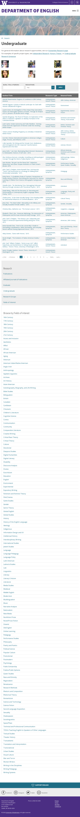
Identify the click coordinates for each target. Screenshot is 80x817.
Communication (9, 423)
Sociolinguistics (9, 719)
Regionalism (7, 681)
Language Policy (9, 557)
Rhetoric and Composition (13, 691)
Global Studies (8, 515)
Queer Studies (65, 165)
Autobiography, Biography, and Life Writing (19, 388)
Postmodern (8, 659)
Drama (5, 469)
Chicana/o (7, 409)
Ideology (6, 525)
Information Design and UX (13, 532)
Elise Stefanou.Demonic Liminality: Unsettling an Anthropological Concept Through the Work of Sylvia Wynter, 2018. (23, 158)
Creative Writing (9, 434)
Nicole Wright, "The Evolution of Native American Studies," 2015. (21, 239)
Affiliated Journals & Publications (15, 279)
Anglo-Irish (7, 367)
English (6, 480)
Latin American (8, 561)
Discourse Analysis (10, 465)
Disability (6, 462)
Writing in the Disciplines (12, 765)
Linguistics (64, 209)
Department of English (30, 10)
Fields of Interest (9, 302)
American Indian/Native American (68, 239)
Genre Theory (8, 508)
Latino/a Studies (9, 564)
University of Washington (13, 812)
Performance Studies (67, 163)
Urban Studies (8, 751)
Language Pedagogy (11, 554)
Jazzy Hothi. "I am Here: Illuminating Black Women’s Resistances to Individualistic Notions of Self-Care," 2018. (23, 152)
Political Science (9, 649)
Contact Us (58, 806)
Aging (5, 356)
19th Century (8, 328)
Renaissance (8, 684)
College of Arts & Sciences (60, 2)
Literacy (6, 575)
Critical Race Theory (10, 437)
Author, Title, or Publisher (11, 85)
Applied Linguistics (10, 374)
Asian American (65, 215)
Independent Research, (41, 53)
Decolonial (7, 448)
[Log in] (72, 2)
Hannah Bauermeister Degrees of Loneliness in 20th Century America (22, 100)
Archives (6, 377)
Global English (8, 511)
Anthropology (65, 157)
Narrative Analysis (10, 607)
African (6, 349)
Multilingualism (9, 600)
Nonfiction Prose (9, 617)
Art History (7, 381)
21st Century (8, 335)
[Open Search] (77, 2)
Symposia (49, 172)
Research (7, 38)
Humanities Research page (58, 51)
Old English (7, 628)
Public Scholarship (10, 666)
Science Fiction (8, 705)
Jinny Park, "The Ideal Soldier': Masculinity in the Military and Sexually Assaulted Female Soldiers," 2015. (21, 204)
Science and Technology (12, 702)
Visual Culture (8, 755)
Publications (7, 274)
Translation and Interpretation (14, 744)
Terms (56, 803)
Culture (63, 139)
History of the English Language (15, 522)
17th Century (8, 321)
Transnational (8, 748)
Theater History (9, 737)
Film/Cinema (7, 497)
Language (64, 191)
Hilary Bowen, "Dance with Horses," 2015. (16, 233)
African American (66, 150)
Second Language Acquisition (14, 709)
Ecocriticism (7, 472)
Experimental (65, 111)
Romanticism (8, 698)
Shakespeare (71, 213)
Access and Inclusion (10, 338)
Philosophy (7, 642)
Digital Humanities (10, 455)
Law (4, 568)
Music (5, 603)
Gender (63, 204)
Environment (65, 105)
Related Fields (30, 85)
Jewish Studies (8, 547)
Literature (64, 186)
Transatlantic (8, 741)
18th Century (8, 324)
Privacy (57, 801)
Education (7, 476)
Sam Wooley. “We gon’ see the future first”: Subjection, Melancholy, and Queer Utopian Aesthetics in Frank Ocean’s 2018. (21, 164)
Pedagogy (64, 171)
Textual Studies (9, 734)
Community (7, 427)
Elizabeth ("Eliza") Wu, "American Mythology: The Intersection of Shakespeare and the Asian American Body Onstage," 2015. (23, 214)
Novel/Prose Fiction (10, 621)
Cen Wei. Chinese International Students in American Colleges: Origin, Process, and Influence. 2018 (22, 139)
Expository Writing (10, 490)
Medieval (6, 589)
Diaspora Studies (9, 451)
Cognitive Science (9, 416)
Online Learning (9, 631)
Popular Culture (9, 652)
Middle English (8, 592)
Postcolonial (70, 119)
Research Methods (10, 688)
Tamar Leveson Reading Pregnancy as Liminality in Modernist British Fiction (22, 132)
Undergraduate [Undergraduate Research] (9, 291)
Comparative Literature (12, 430)
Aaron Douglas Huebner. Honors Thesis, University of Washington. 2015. (19, 251)
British (63, 125)
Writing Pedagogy (10, 769)
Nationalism (7, 610)
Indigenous (64, 159)
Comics (6, 420)
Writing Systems (9, 772)
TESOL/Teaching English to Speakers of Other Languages (24, 730)
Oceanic (6, 624)
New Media (7, 614)
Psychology (7, 663)
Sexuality (73, 165)
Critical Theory (65, 198)
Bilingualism (7, 395)
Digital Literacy (8, 458)
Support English (40, 785)
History (6, 518)
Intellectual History (10, 536)
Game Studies (8, 501)
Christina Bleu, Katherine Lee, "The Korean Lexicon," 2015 (21, 209)
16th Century (8, 317)
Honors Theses (55, 53)
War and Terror (9, 758)
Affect (5, 345)
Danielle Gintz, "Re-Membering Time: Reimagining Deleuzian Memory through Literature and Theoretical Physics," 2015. (22, 186)
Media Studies (8, 585)
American (73, 100)
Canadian (6, 402)
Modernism (7, 596)
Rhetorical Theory (10, 695)
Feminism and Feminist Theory (67, 125)
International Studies (11, 543)
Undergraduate (50, 99)
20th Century (65, 100)
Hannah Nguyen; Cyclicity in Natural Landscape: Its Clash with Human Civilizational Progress (22, 105)
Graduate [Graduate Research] (6, 285)
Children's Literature (11, 413)
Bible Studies (8, 391)
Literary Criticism (66, 145)
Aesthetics (7, 342)
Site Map (57, 804)
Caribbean (7, 405)
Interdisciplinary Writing (12, 540)
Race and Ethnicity (66, 179)
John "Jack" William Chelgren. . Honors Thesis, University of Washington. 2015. (21, 245)
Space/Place (7, 723)
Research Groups (9, 297)
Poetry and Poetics (68, 192)
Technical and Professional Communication (19, 726)
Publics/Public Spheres (11, 670)
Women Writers (9, 762)
